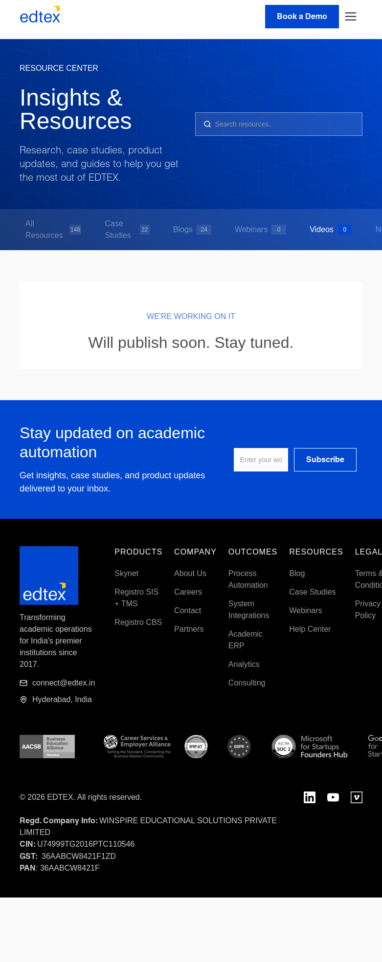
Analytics (244, 664)
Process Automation (248, 579)
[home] (40, 16)
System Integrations (249, 609)
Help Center (310, 629)
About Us (190, 573)
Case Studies (312, 592)
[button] (350, 16)
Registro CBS (138, 622)
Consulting (247, 683)
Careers (188, 592)
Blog (297, 573)
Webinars (305, 610)
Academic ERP (245, 640)
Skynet (126, 573)
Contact (187, 610)
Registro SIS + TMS (136, 598)
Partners (188, 629)
